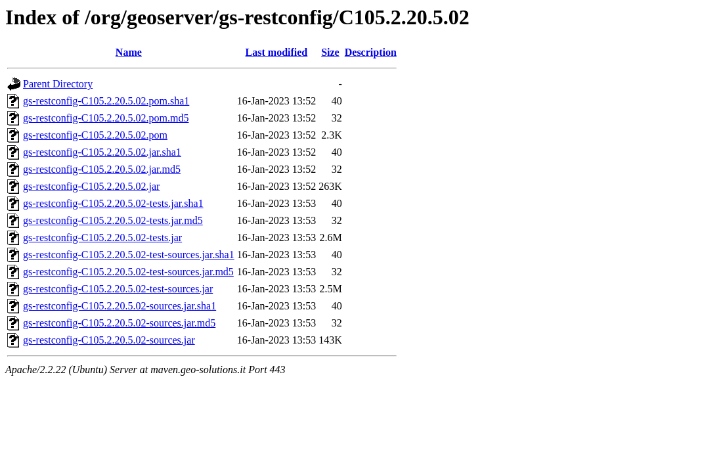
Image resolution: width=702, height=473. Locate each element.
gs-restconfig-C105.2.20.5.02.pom (95, 135)
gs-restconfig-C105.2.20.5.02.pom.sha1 (106, 100)
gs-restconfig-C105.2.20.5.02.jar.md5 (102, 169)
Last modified (277, 52)
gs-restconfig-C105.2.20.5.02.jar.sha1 (102, 152)
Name (129, 52)
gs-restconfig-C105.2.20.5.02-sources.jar (109, 340)
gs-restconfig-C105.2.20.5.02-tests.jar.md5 (113, 220)
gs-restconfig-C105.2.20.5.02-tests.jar (102, 237)
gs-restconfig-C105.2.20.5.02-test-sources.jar (118, 288)
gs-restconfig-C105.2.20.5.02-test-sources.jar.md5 (128, 271)
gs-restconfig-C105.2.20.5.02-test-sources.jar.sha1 (128, 254)
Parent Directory (58, 83)
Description (371, 52)
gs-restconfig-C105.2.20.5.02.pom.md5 (105, 118)
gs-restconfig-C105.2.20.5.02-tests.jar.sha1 (113, 203)
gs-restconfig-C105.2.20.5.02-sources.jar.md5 (119, 322)
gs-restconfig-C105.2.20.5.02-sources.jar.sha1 (119, 305)
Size (330, 52)
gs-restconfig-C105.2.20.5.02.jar (91, 186)
